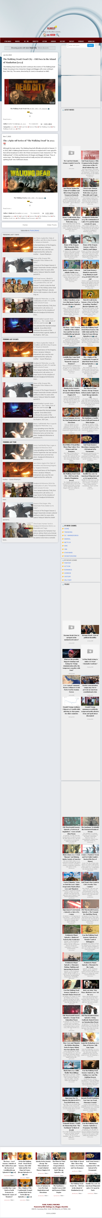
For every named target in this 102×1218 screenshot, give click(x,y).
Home (25, 225)
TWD (19, 129)
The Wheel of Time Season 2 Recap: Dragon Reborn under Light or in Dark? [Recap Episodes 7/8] (90, 392)
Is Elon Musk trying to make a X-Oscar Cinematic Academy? (90, 661)
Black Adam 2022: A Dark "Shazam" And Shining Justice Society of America (71, 857)
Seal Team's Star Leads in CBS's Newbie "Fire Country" (90, 884)
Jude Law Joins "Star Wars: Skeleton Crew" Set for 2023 (90, 992)
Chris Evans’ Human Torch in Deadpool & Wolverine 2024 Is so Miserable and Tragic (44, 526)
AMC (32, 108)
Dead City (24, 127)
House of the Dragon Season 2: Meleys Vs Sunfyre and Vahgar (90, 247)
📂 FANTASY (66, 563)
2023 (12, 127)
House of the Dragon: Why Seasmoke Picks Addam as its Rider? (42, 260)
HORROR (53, 41)
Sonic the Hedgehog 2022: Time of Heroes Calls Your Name (90, 1045)
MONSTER (35, 41)
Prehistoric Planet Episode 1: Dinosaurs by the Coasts (90, 965)
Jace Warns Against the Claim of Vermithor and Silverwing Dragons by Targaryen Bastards (44, 240)
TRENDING (68, 532)
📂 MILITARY (66, 580)
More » (12, 1175)
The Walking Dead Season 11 (27, 218)
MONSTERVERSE (70, 556)
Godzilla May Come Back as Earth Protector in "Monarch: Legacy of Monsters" (9, 1192)
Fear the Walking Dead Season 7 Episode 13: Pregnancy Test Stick (90, 1125)
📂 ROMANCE (67, 570)
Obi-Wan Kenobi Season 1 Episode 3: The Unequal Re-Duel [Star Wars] (90, 912)
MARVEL (17, 41)
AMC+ (37, 108)
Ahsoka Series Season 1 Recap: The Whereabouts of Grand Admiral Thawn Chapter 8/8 (43, 1165)
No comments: (34, 124)
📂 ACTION (66, 566)
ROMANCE (81, 41)
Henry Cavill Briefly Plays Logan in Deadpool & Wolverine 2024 (71, 219)
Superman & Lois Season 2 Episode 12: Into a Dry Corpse (71, 912)
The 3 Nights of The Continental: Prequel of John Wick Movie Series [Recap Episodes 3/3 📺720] (90, 361)
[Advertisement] (51, 12)
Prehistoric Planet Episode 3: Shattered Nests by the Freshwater (71, 937)
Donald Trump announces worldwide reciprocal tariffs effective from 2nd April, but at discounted (90, 711)
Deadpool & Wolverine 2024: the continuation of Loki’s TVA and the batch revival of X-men (44, 301)
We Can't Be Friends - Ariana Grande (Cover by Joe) (71, 163)
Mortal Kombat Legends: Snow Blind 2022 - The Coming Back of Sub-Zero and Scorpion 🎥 (44, 321)
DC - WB (26, 41)
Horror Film (33, 127)
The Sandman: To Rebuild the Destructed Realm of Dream (90, 829)
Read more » (7, 119)
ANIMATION (91, 41)
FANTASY (71, 41)
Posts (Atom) (34, 230)
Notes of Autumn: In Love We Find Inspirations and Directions (71, 420)
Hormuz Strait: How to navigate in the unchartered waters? (71, 637)
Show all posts (43, 48)
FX (40, 108)
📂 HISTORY (66, 576)
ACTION (44, 41)
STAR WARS (7, 41)
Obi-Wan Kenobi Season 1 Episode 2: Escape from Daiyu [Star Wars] (71, 1017)
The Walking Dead (45, 127)
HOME (66, 529)
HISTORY (62, 41)
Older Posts (52, 225)
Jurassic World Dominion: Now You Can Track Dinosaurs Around (90, 1100)
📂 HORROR (66, 573)
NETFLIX (67, 542)
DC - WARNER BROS (71, 535)
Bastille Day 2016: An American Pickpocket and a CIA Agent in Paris (90, 476)
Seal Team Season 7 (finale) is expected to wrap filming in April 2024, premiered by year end (44, 280)
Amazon (44, 108)
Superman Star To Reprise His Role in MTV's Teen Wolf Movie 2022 (71, 1100)
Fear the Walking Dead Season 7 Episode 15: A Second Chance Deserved (71, 992)
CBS (65, 549)
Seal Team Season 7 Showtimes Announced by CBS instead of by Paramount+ (92, 1165)
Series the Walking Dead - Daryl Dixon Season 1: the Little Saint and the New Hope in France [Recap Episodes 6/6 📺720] (90, 331)
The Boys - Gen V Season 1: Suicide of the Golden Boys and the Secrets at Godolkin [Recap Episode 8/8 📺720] (71, 331)
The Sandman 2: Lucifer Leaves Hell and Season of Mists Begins (90, 420)
